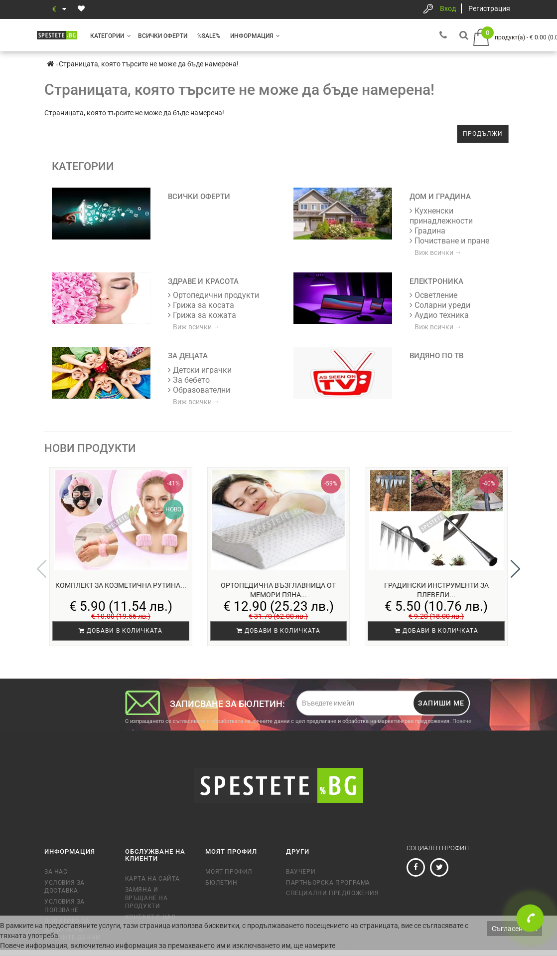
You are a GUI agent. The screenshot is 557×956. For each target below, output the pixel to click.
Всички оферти (162, 35)
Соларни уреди (440, 305)
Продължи (483, 133)
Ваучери (300, 852)
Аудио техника (439, 315)
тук (342, 946)
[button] (515, 558)
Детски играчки (200, 370)
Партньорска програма (328, 863)
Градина (427, 231)
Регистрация (489, 8)
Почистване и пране (449, 240)
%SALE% (208, 35)
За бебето (189, 380)
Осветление (433, 295)
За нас (56, 852)
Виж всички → (438, 252)
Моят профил (229, 852)
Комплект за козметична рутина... (120, 585)
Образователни (199, 390)
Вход (448, 8)
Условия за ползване (64, 886)
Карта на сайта (152, 859)
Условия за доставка (64, 867)
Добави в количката (120, 630)
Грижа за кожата (202, 315)
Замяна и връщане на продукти (146, 879)
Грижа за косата (201, 305)
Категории (110, 35)
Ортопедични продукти (213, 295)
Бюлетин (221, 863)
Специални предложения (332, 873)
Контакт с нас (150, 897)
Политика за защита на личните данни (72, 910)
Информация (255, 35)
